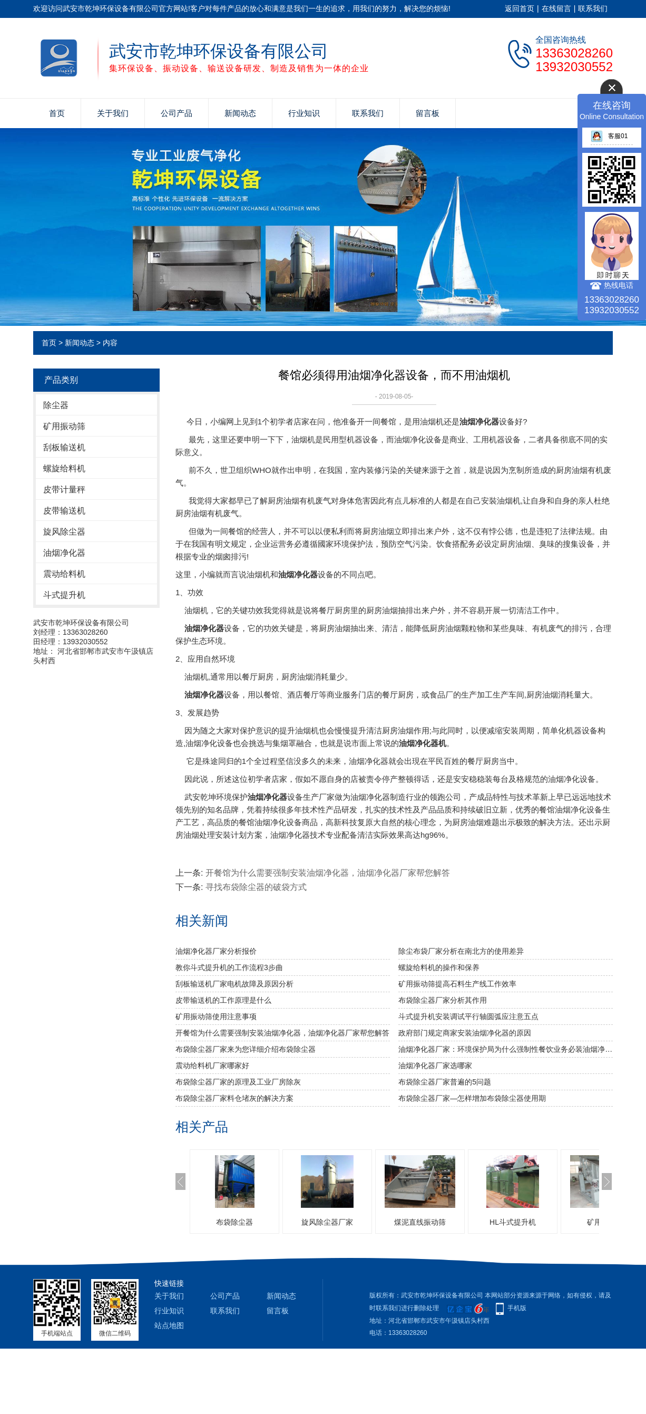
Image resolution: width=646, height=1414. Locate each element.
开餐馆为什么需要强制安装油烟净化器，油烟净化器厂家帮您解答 (327, 872)
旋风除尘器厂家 (327, 1222)
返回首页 (519, 8)
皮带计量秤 (64, 489)
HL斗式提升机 (513, 1222)
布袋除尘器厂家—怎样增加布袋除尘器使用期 (472, 1098)
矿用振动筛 (64, 426)
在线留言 (556, 8)
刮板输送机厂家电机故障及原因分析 (234, 984)
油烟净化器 (64, 552)
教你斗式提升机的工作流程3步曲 (229, 967)
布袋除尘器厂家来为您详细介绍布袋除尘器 (245, 1049)
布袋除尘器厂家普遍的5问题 (444, 1082)
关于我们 (113, 113)
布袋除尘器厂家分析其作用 (442, 1000)
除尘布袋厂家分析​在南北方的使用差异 (461, 951)
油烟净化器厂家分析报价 (216, 951)
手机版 (516, 1308)
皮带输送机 (64, 510)
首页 (57, 113)
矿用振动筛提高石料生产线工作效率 (457, 984)
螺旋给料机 (64, 468)
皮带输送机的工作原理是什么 (223, 1000)
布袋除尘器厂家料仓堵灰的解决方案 (234, 1098)
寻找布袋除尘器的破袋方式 (256, 887)
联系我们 (593, 8)
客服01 (609, 136)
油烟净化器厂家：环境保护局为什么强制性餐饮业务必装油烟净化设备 (505, 1049)
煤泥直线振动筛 (420, 1222)
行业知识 (304, 113)
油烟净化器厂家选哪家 (435, 1065)
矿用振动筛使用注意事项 (216, 1016)
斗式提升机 (64, 594)
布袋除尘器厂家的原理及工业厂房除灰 (238, 1082)
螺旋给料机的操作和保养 (438, 967)
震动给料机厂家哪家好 (212, 1065)
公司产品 (176, 113)
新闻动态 (240, 113)
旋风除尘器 (64, 531)
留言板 (427, 113)
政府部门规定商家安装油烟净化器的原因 (464, 1033)
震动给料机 (64, 573)
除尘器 (55, 405)
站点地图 (169, 1325)
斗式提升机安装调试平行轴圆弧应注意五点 (468, 1016)
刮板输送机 (64, 447)
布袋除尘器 (234, 1222)
